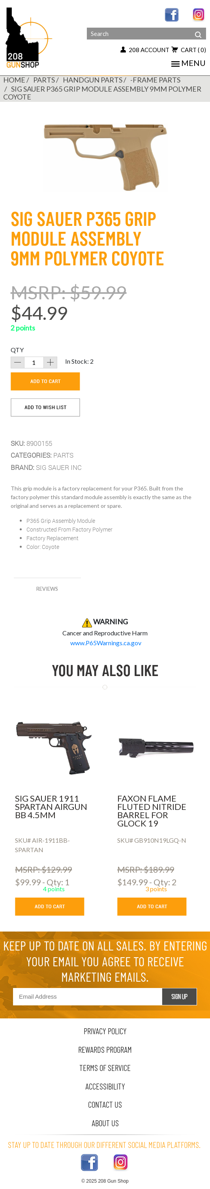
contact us (105, 1104)
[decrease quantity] (17, 362)
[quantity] (34, 362)
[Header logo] (29, 37)
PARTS (44, 79)
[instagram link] (199, 14)
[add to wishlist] (45, 407)
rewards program (105, 1049)
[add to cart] (45, 381)
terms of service (105, 1068)
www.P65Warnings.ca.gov (105, 642)
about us (105, 1123)
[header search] (198, 28)
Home (14, 79)
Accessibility (105, 1086)
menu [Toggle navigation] (188, 62)
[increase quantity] (50, 362)
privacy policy (105, 1031)
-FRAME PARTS (155, 79)
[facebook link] (172, 14)
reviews (47, 589)
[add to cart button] (55, 907)
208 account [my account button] (144, 49)
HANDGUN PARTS (92, 79)
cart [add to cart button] (188, 49)
